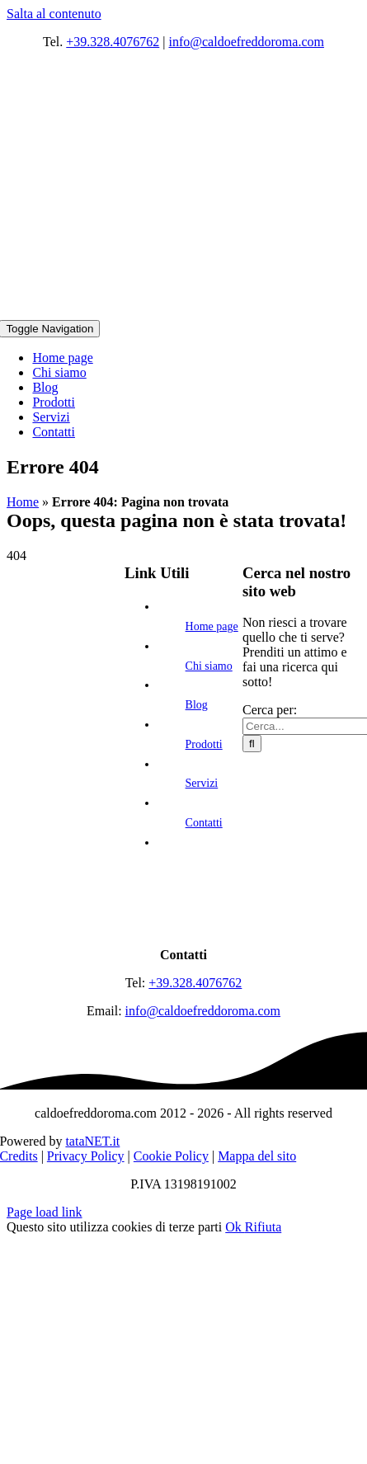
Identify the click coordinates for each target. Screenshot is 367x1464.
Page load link (44, 1212)
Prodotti (204, 744)
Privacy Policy (86, 1156)
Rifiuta (263, 1227)
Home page (212, 626)
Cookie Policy (171, 1156)
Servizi (202, 783)
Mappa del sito (257, 1156)
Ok (235, 1227)
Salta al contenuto (54, 14)
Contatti (204, 823)
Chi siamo (209, 666)
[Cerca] (251, 743)
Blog (197, 705)
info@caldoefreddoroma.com (246, 42)
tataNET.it (92, 1141)
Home (23, 502)
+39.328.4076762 (112, 42)
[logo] (184, 927)
